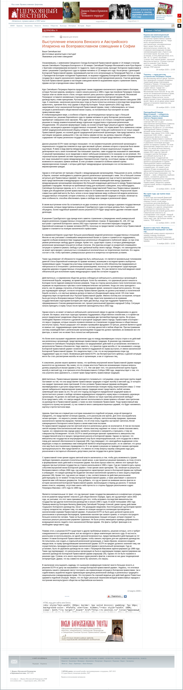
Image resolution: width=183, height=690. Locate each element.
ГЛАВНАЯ (65, 658)
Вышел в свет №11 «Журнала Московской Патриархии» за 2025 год (158, 229)
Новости (37, 26)
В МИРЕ (101, 658)
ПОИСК (143, 658)
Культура (63, 26)
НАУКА (117, 658)
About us (64, 663)
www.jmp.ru (14, 679)
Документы (90, 661)
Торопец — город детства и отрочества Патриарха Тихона (157, 75)
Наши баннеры (87, 663)
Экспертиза (130, 661)
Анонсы (46, 26)
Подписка (43, 664)
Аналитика (28, 26)
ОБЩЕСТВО (83, 658)
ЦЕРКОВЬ (73, 658)
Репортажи (98, 661)
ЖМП (12, 26)
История (81, 26)
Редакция (36, 664)
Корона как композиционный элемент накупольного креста (156, 36)
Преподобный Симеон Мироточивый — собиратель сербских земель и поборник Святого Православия (156, 115)
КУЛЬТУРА (109, 658)
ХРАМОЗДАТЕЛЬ (133, 658)
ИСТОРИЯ (93, 658)
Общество (54, 26)
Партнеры (77, 663)
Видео (88, 26)
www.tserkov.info (15, 681)
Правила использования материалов (73, 677)
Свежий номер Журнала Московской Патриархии (164, 17)
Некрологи (107, 661)
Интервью (72, 26)
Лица (70, 663)
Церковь (20, 26)
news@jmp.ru (42, 658)
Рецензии (116, 661)
